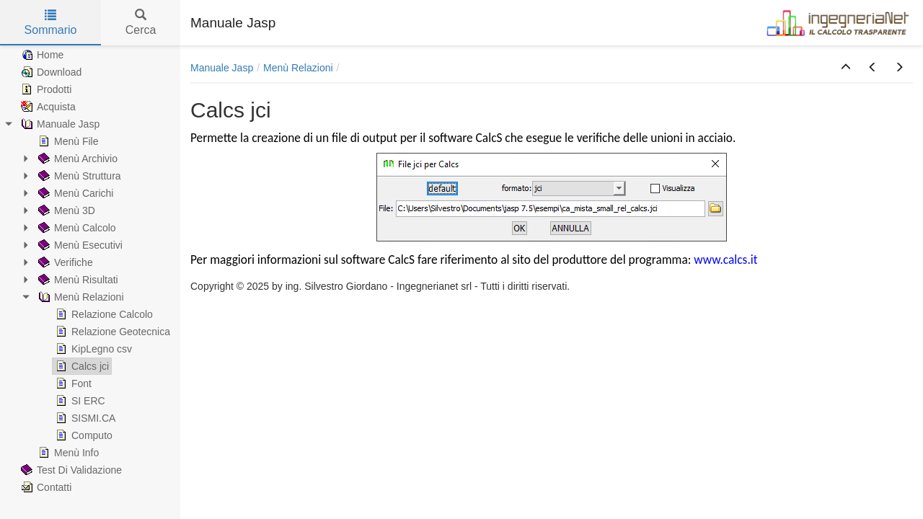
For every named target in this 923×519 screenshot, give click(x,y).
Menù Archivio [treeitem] (76, 158)
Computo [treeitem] (82, 435)
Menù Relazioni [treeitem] (79, 297)
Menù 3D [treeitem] (65, 210)
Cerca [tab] (140, 22)
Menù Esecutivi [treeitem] (79, 245)
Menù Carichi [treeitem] (74, 193)
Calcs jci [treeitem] (81, 366)
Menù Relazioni (298, 68)
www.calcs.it (724, 259)
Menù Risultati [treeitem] (76, 279)
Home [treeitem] (40, 54)
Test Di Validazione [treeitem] (70, 470)
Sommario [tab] (51, 22)
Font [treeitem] (72, 383)
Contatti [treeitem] (44, 487)
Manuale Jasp (221, 68)
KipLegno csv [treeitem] (92, 349)
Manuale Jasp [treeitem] (59, 124)
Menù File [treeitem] (66, 141)
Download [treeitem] (49, 72)
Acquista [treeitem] (47, 106)
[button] (846, 67)
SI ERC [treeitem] (79, 400)
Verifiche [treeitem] (64, 262)
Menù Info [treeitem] (67, 452)
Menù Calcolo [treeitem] (75, 227)
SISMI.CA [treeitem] (84, 418)
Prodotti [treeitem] (44, 89)
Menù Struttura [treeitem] (78, 176)
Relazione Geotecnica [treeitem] (111, 331)
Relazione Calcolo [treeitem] (103, 314)
